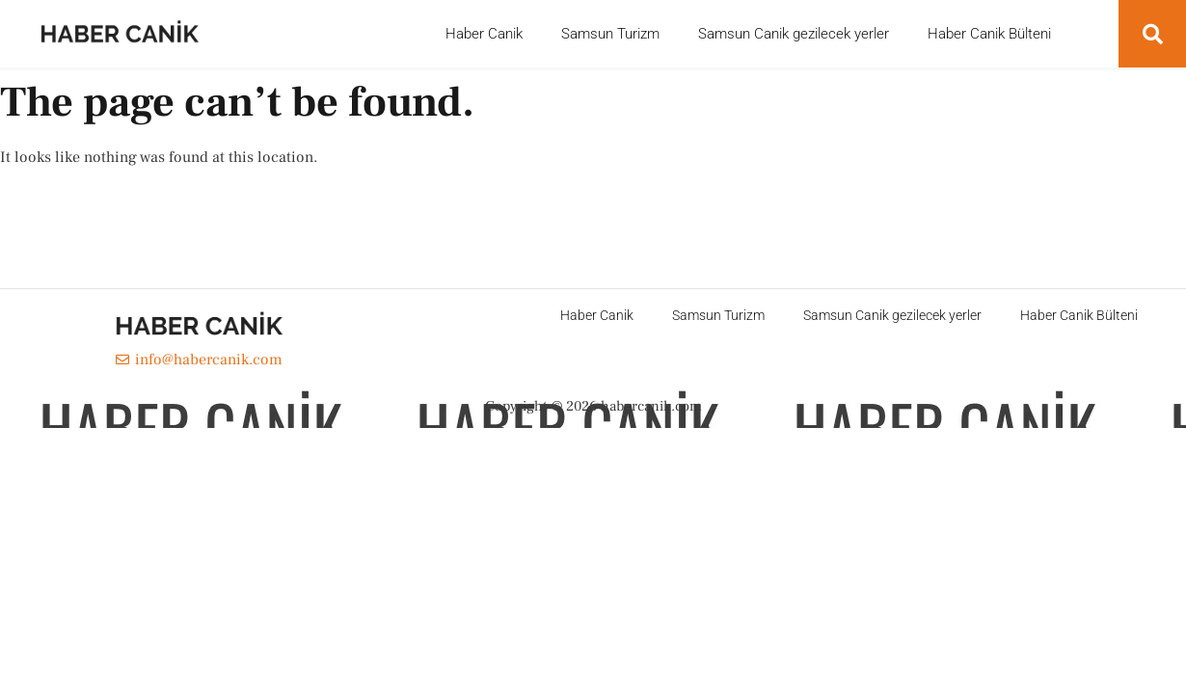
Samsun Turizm (610, 33)
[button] (1152, 33)
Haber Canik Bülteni (989, 33)
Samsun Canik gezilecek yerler (793, 33)
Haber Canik (484, 33)
